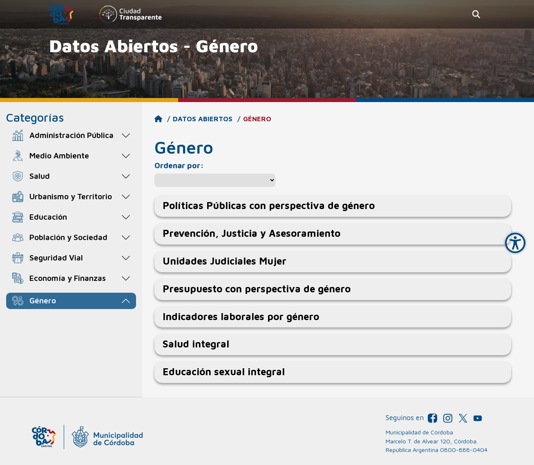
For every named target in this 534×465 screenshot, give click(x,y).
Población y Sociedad (68, 237)
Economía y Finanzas (67, 278)
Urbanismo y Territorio (70, 196)
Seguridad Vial (56, 257)
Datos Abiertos (202, 119)
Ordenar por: (179, 165)
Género (42, 300)
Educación (48, 216)
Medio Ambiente (59, 155)
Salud (39, 175)
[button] (476, 14)
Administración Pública (71, 135)
